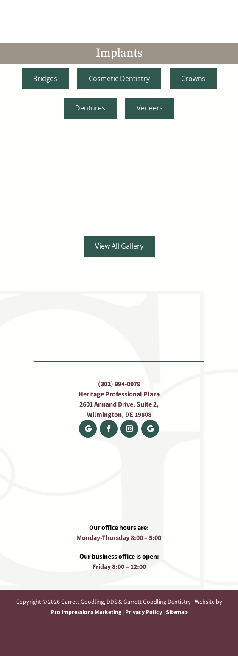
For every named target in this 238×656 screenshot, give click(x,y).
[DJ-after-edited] (179, 160)
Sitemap (177, 612)
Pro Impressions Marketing (86, 612)
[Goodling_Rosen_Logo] (119, 7)
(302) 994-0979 (119, 384)
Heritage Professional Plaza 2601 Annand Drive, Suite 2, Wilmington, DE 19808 (119, 404)
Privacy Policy (143, 612)
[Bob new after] (59, 160)
